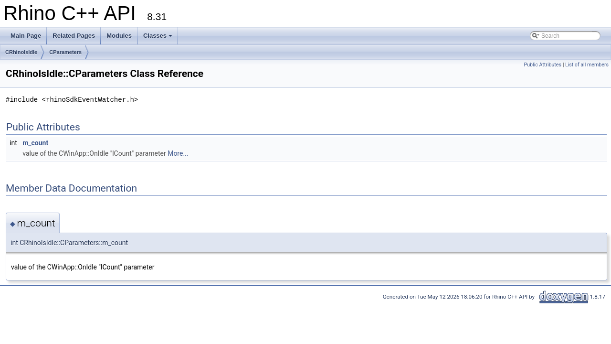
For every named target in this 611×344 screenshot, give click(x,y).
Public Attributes (542, 65)
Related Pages (74, 35)
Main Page (26, 35)
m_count (35, 143)
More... (178, 153)
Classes (157, 35)
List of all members (587, 65)
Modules (119, 35)
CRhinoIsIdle (21, 52)
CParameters (65, 52)
